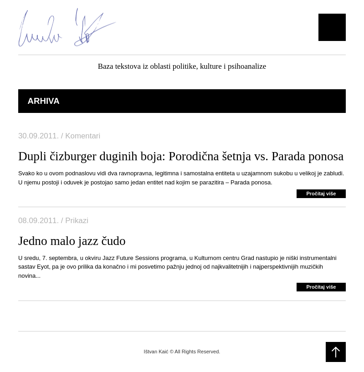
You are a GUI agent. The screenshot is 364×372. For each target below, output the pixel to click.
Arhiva (43, 101)
